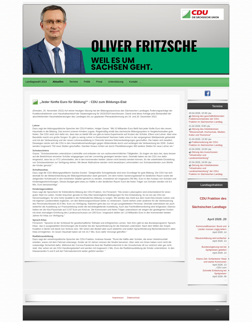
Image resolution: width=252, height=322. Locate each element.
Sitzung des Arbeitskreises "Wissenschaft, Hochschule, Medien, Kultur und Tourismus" (207, 132)
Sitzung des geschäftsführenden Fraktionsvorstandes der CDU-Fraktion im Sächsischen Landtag (206, 119)
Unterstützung (115, 81)
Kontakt (133, 81)
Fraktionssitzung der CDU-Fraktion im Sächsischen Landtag (205, 143)
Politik (87, 81)
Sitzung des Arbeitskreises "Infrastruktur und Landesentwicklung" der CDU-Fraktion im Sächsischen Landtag (205, 169)
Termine (73, 81)
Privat (99, 81)
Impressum (118, 297)
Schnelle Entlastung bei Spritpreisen (214, 272)
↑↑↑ (217, 309)
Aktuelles (57, 81)
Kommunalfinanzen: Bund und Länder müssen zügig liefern (211, 228)
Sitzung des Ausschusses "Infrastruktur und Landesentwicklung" (203, 155)
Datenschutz (133, 297)
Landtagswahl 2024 (36, 81)
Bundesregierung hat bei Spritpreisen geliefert (214, 248)
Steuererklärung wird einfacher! (210, 238)
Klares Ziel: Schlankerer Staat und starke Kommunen (211, 260)
